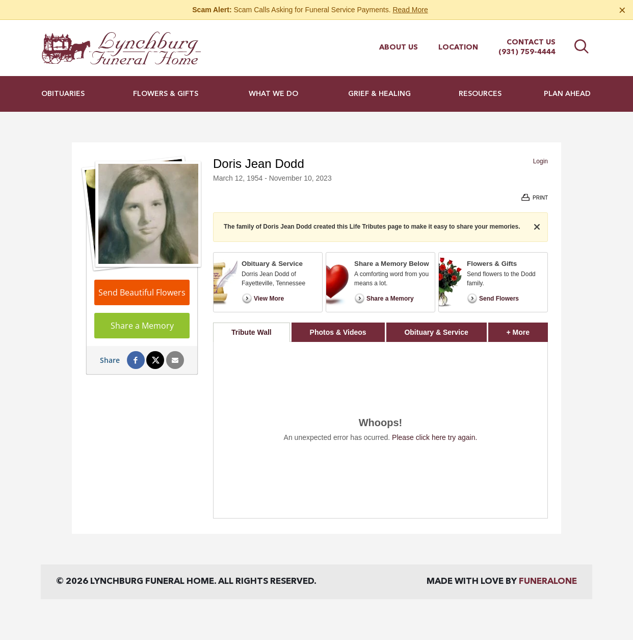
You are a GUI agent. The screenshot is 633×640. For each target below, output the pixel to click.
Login (540, 161)
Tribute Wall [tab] (251, 332)
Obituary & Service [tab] (436, 332)
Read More (410, 10)
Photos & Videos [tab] (338, 332)
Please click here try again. (434, 437)
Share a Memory (142, 325)
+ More (527, 329)
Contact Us (531, 42)
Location (458, 47)
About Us (398, 47)
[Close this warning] (622, 10)
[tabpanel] (380, 430)
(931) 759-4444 (527, 52)
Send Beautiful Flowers (142, 292)
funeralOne (548, 581)
